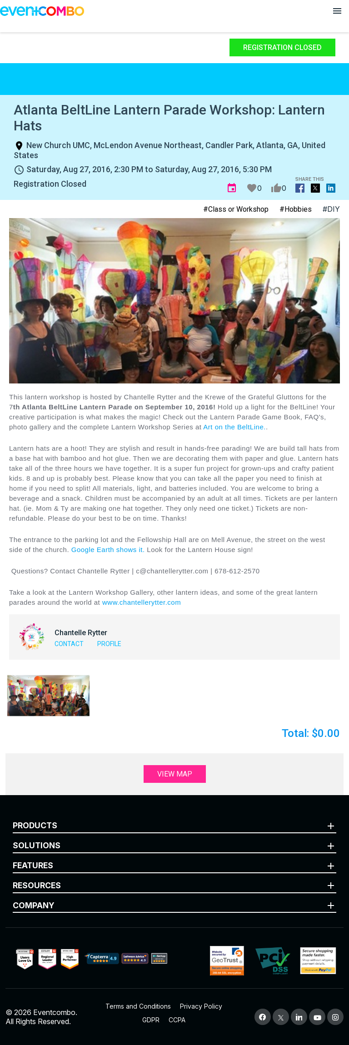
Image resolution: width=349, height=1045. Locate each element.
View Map (174, 774)
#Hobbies (295, 209)
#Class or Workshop (236, 209)
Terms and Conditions (138, 1006)
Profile (109, 643)
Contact (69, 643)
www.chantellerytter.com (141, 602)
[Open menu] (337, 11)
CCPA (177, 1020)
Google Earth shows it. (108, 549)
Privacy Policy (201, 1006)
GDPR (151, 1020)
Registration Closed (282, 47)
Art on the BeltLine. (234, 427)
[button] (48, 695)
